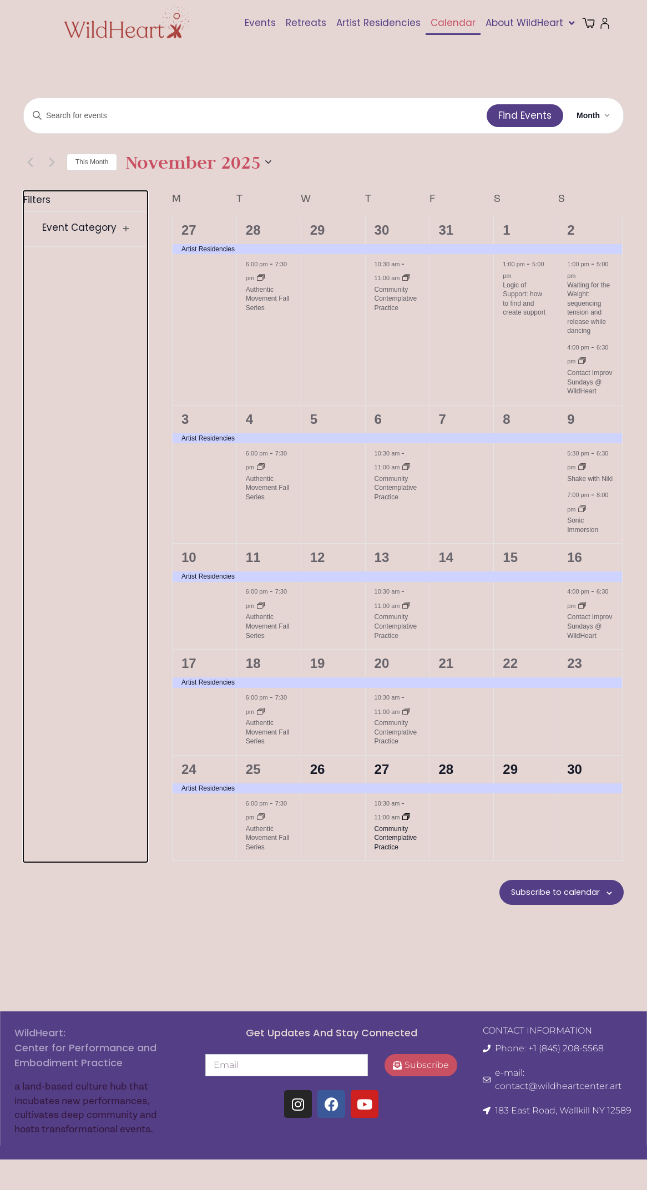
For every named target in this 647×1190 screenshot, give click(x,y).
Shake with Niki (590, 479)
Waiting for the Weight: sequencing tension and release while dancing (588, 308)
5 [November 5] (313, 419)
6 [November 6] (378, 419)
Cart (595, 23)
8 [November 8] (506, 419)
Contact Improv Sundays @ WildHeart (589, 382)
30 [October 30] (382, 229)
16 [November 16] (574, 557)
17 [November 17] (188, 663)
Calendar (453, 22)
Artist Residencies (378, 22)
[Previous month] (30, 162)
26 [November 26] (317, 769)
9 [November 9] (570, 419)
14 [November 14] (445, 557)
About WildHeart (530, 23)
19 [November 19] (317, 663)
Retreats (306, 22)
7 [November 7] (442, 419)
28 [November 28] (445, 769)
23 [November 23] (574, 663)
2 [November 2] (570, 229)
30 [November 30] (574, 769)
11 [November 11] (253, 557)
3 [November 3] (185, 419)
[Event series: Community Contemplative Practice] (406, 277)
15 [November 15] (510, 557)
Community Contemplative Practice (396, 299)
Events (260, 22)
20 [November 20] (382, 663)
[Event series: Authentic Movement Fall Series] (261, 277)
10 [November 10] (188, 557)
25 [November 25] (253, 769)
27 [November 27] (382, 769)
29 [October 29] (317, 229)
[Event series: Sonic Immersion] (582, 509)
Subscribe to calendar (546, 893)
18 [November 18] (253, 663)
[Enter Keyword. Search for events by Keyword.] (255, 115)
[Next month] (51, 162)
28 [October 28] (253, 229)
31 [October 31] (445, 229)
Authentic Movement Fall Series (268, 299)
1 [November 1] (506, 229)
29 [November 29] (510, 769)
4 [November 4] (249, 419)
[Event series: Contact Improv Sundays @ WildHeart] (582, 361)
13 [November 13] (382, 557)
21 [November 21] (445, 663)
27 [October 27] (188, 229)
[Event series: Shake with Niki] (582, 466)
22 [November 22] (510, 663)
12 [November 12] (317, 557)
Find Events (525, 115)
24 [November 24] (188, 769)
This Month (91, 162)
